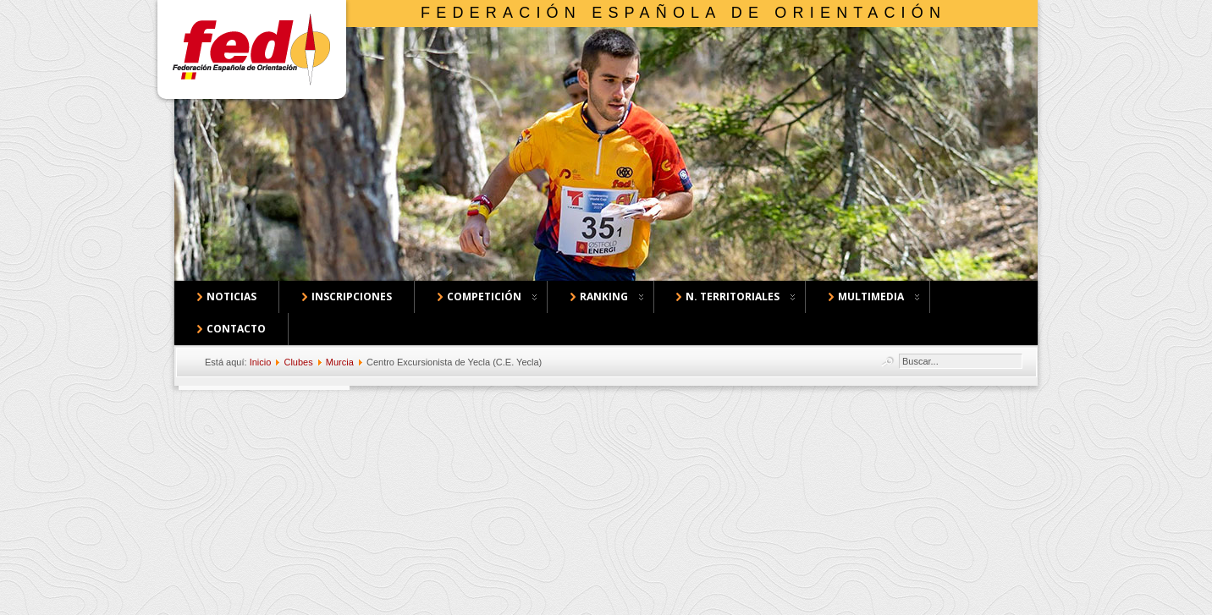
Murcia (340, 362)
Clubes (298, 362)
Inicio (261, 362)
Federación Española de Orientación (683, 12)
